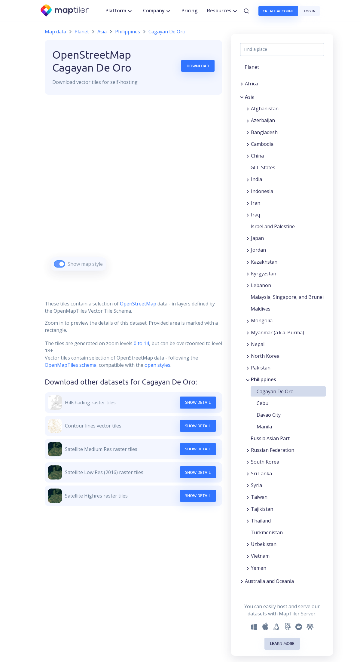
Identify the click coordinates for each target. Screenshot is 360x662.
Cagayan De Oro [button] (275, 391)
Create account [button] (278, 11)
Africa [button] (251, 83)
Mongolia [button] (262, 320)
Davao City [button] (269, 415)
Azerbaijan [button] (263, 120)
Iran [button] (255, 203)
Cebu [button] (262, 403)
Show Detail (198, 402)
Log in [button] (310, 11)
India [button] (256, 179)
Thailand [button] (261, 520)
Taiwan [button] (259, 497)
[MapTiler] (65, 11)
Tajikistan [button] (262, 509)
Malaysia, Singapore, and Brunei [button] (287, 297)
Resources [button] (223, 11)
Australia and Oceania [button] (269, 581)
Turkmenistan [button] (267, 532)
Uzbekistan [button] (263, 544)
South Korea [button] (265, 461)
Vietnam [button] (260, 556)
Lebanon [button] (261, 285)
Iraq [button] (255, 214)
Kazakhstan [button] (264, 262)
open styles (157, 365)
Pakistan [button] (260, 367)
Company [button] (157, 11)
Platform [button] (119, 11)
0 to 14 (141, 343)
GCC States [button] (263, 167)
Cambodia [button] (262, 144)
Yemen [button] (258, 568)
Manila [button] (264, 426)
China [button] (257, 155)
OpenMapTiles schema (70, 365)
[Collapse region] (242, 96)
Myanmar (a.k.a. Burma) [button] (277, 332)
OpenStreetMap (138, 303)
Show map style (85, 264)
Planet (82, 31)
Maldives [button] (260, 308)
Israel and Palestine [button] (273, 226)
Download (198, 66)
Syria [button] (256, 485)
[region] (133, 190)
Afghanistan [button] (265, 108)
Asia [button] (250, 96)
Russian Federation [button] (272, 450)
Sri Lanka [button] (261, 473)
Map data (55, 31)
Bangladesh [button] (264, 132)
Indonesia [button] (262, 191)
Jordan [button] (258, 250)
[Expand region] (242, 83)
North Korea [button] (265, 356)
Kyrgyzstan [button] (263, 273)
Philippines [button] (263, 379)
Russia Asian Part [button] (270, 438)
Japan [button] (257, 238)
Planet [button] (252, 67)
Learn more (282, 643)
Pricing (189, 10)
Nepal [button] (257, 344)
